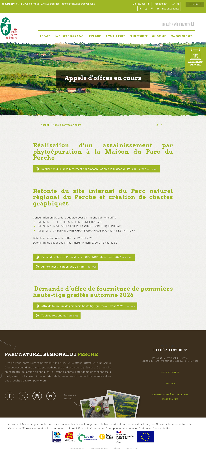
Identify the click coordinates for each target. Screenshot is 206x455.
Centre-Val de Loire (56, 437)
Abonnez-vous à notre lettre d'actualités (170, 396)
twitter (23, 396)
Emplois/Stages (30, 4)
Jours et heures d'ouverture (78, 4)
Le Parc (45, 36)
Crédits (116, 448)
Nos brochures (170, 9)
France (125, 437)
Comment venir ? (77, 448)
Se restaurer (139, 36)
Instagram (152, 8)
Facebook (140, 8)
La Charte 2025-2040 (69, 36)
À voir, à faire (115, 36)
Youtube (158, 8)
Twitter (146, 8)
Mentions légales (99, 448)
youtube (51, 396)
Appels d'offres (50, 4)
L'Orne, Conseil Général (87, 437)
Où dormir (159, 36)
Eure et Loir (106, 437)
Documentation (10, 4)
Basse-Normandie (69, 437)
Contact (195, 4)
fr (178, 4)
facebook (9, 396)
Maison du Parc (182, 36)
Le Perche (94, 36)
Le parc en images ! (73, 397)
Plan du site (131, 448)
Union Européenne (145, 437)
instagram (37, 396)
